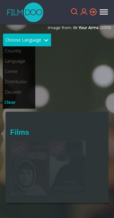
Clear (10, 102)
